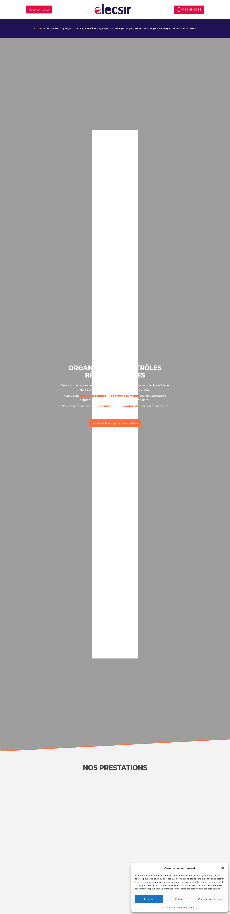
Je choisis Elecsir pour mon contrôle (115, 423)
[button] (222, 868)
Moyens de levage (160, 28)
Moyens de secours (137, 28)
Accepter (149, 899)
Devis (193, 28)
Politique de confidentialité (180, 907)
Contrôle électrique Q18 (57, 28)
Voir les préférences (210, 899)
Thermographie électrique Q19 (90, 28)
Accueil (38, 28)
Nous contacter (39, 9)
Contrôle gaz (117, 28)
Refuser (180, 899)
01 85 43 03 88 (189, 9)
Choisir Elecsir (180, 28)
